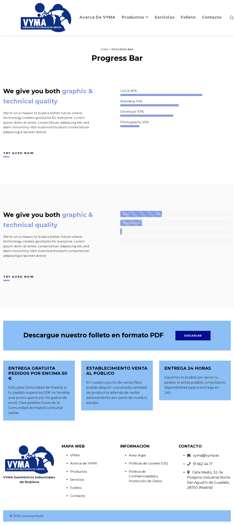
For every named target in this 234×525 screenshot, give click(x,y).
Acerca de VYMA (83, 463)
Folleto (76, 488)
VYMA (75, 455)
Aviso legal (137, 455)
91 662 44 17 (202, 464)
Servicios (77, 480)
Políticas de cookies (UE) (148, 463)
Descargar (193, 335)
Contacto (77, 496)
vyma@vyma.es (206, 455)
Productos (78, 472)
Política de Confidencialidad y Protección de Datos (145, 476)
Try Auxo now (18, 153)
